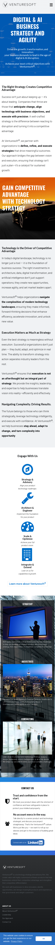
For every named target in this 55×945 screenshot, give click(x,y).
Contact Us (6, 922)
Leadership (6, 915)
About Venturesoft (10, 911)
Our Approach (7, 918)
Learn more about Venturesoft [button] (27, 583)
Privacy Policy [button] (16, 941)
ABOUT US (6, 906)
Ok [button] (44, 939)
